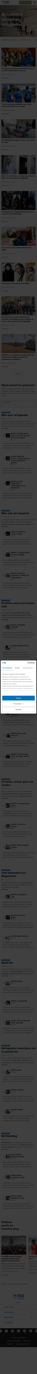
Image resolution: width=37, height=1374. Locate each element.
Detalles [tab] (17, 668)
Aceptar (18, 698)
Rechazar (19, 709)
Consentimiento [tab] (7, 668)
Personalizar (19, 704)
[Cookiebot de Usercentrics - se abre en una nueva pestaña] (27, 663)
